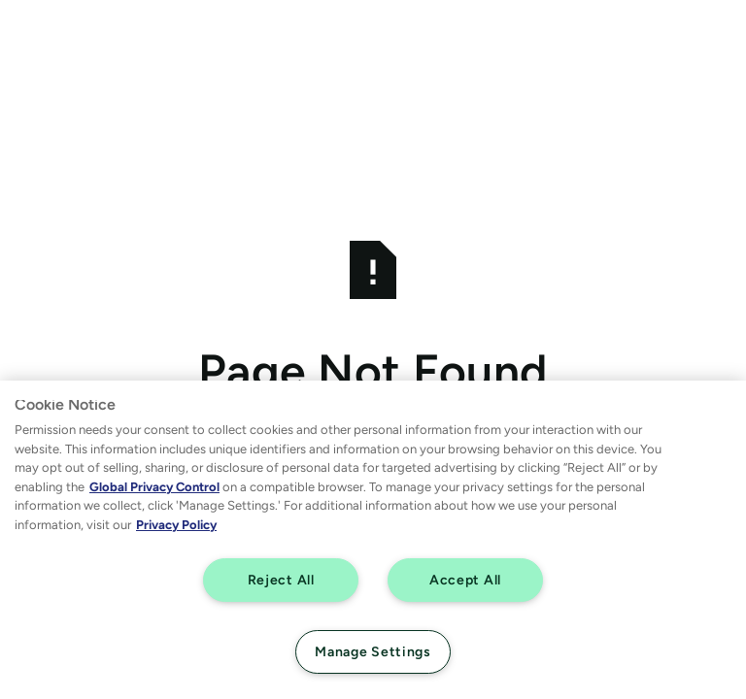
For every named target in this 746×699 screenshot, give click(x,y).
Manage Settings (373, 651)
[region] (373, 540)
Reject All (281, 579)
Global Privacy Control (154, 487)
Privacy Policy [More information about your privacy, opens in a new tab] (176, 524)
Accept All (465, 579)
